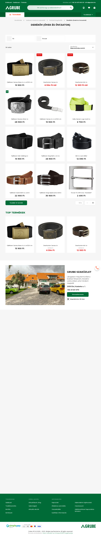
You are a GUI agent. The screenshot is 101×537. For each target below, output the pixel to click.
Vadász (12, 36)
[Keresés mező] (50, 7)
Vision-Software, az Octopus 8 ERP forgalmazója (57, 533)
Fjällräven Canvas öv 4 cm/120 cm (50, 303)
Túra (11, 210)
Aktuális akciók (33, 509)
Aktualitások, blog (34, 503)
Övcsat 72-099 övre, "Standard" (81, 377)
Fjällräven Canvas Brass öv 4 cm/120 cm (19, 266)
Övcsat (44, 223)
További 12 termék (16, 387)
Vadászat (8, 503)
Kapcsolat (55, 503)
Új (7, 276)
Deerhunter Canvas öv (50, 266)
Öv (13, 223)
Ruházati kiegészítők (55, 20)
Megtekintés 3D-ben (76, 484)
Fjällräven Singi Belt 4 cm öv (50, 340)
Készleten (13, 130)
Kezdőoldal (18, 20)
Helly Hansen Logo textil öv (81, 303)
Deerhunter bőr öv (81, 266)
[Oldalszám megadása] (78, 387)
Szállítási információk (58, 513)
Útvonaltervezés (78, 479)
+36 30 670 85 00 (78, 2)
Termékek (15, 15)
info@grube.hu (90, 2)
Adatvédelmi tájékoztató (83, 503)
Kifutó (11, 135)
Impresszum (79, 506)
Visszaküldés (56, 509)
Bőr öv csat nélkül (81, 340)
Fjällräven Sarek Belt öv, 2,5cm (20, 377)
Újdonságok (32, 506)
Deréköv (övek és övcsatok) (76, 20)
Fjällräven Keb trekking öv (19, 340)
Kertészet (8, 513)
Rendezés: (73, 231)
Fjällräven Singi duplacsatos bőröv (50, 377)
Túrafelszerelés (10, 506)
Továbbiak (88, 15)
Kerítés (7, 509)
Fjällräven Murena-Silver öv (19, 303)
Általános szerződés (58, 506)
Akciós (39, 239)
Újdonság (13, 174)
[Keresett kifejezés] (17, 125)
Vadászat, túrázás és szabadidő (35, 20)
